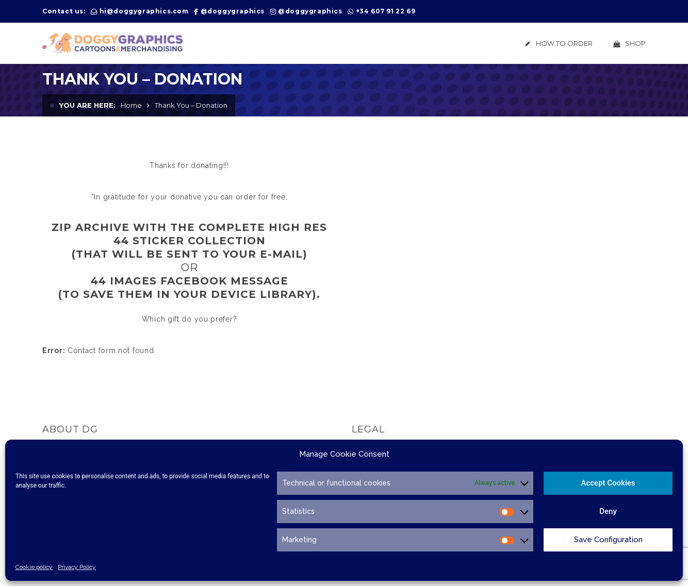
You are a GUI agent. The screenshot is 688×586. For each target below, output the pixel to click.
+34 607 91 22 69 (386, 11)
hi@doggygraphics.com (144, 11)
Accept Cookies (608, 483)
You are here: (87, 105)
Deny (608, 511)
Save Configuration (608, 539)
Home (131, 105)
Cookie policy (34, 567)
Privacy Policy (77, 567)
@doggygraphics (233, 11)
